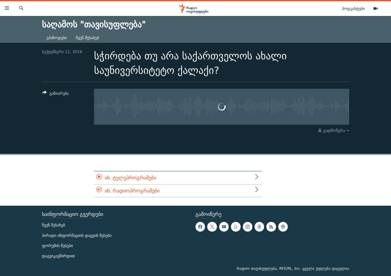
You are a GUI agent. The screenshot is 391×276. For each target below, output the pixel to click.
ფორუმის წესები (57, 246)
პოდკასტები (353, 8)
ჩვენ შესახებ (87, 37)
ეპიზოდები (56, 37)
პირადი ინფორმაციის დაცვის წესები (76, 235)
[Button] (55, 94)
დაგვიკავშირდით (58, 256)
